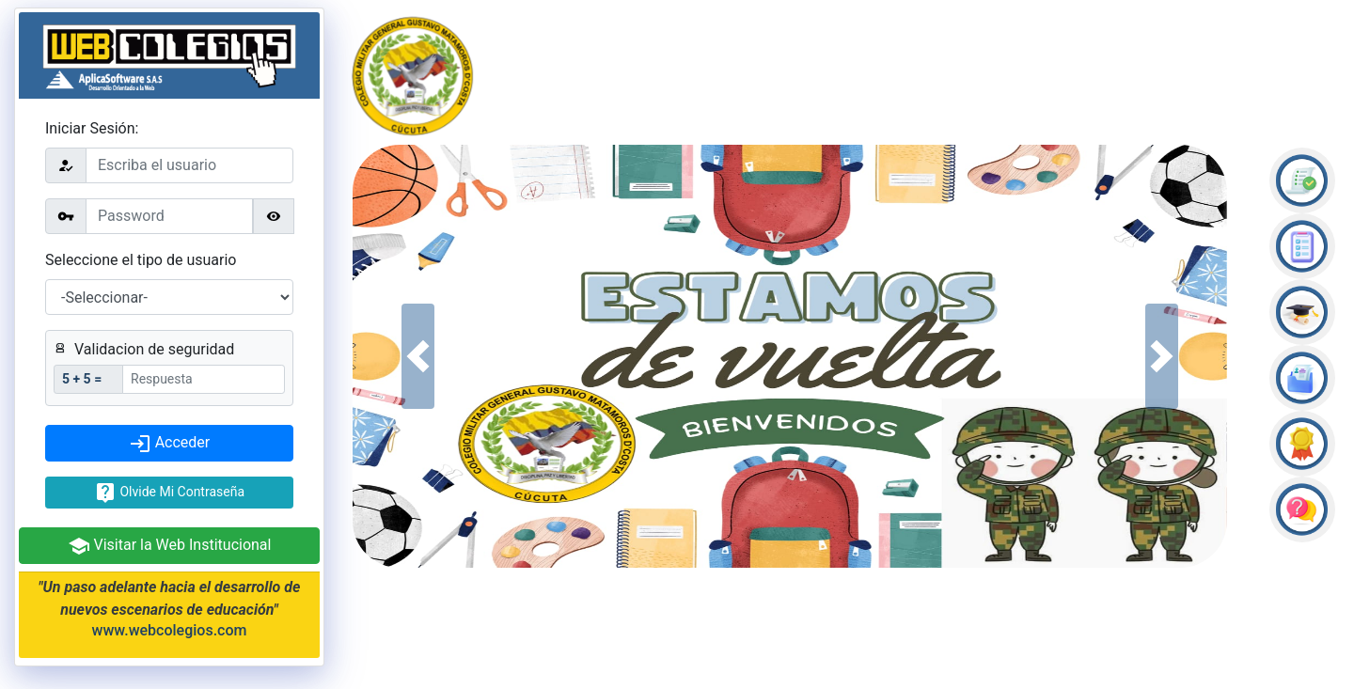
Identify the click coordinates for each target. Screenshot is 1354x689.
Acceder (170, 443)
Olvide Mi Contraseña (169, 492)
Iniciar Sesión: (91, 128)
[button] (418, 356)
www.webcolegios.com (169, 630)
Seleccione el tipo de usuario (140, 260)
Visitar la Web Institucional (170, 546)
